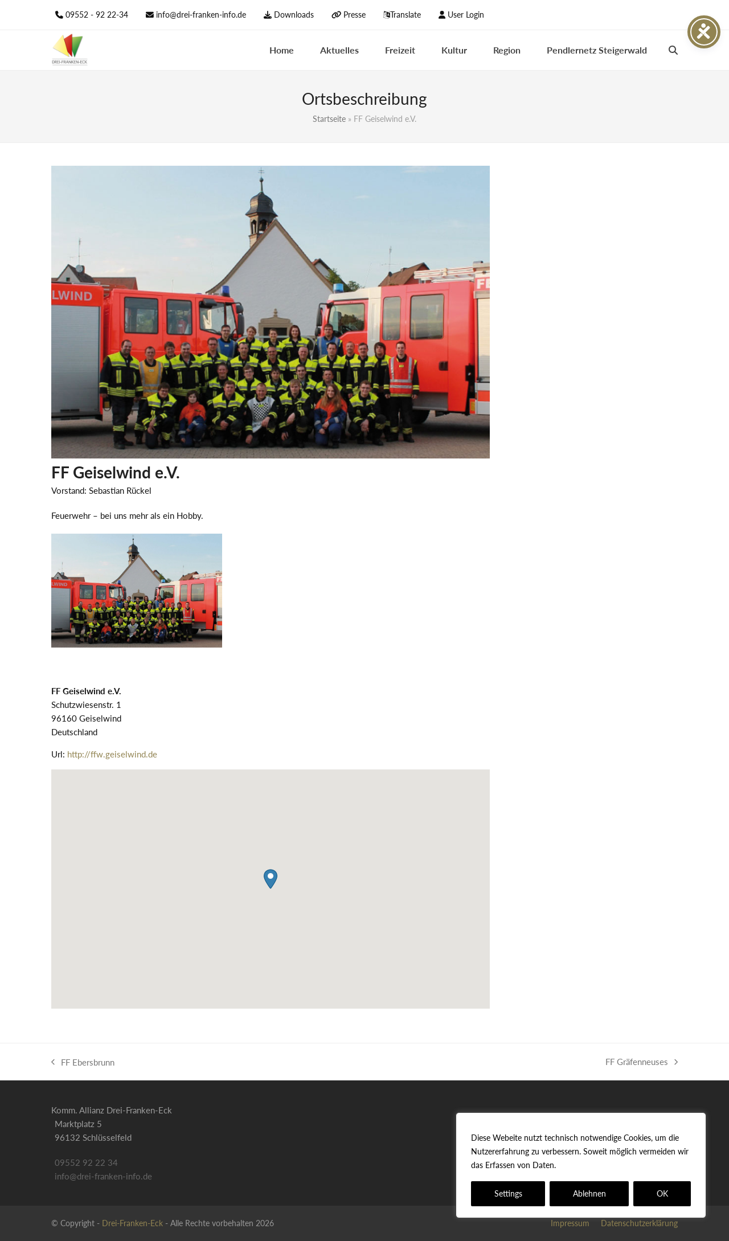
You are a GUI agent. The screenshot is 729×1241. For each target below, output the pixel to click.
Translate (405, 14)
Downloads (294, 14)
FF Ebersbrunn (82, 1063)
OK (662, 1193)
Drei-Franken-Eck (132, 1223)
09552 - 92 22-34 (96, 14)
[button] (673, 50)
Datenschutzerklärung (599, 1165)
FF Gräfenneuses (641, 1062)
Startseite (329, 119)
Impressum (570, 1223)
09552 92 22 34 (86, 1162)
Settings (508, 1193)
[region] (581, 1165)
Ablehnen (589, 1193)
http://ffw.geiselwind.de (112, 754)
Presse (354, 14)
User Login (466, 14)
